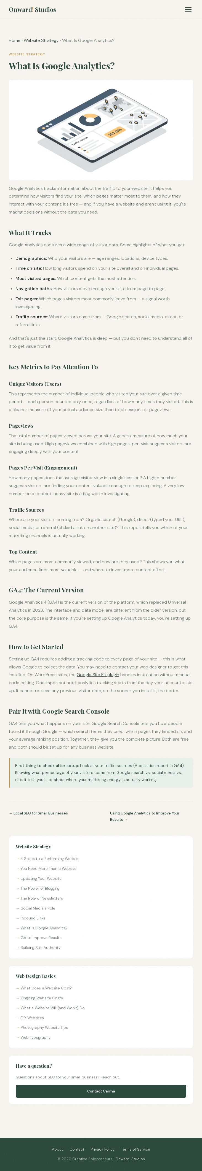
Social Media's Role (38, 908)
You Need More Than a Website (48, 868)
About (57, 1149)
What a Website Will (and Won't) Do (53, 1008)
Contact (77, 1149)
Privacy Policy (103, 1149)
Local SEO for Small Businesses (41, 813)
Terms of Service (135, 1149)
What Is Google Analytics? (44, 928)
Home (14, 40)
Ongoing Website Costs (42, 998)
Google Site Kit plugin (98, 675)
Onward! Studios (130, 1159)
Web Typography (35, 1037)
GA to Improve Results (41, 937)
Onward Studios (32, 9)
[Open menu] (188, 10)
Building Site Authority (40, 947)
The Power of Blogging (40, 888)
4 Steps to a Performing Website (50, 858)
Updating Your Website (41, 878)
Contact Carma (101, 1091)
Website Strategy (41, 40)
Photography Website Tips (44, 1027)
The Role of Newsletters (42, 898)
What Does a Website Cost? (46, 988)
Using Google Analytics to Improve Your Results (144, 816)
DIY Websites (32, 1018)
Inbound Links (33, 918)
